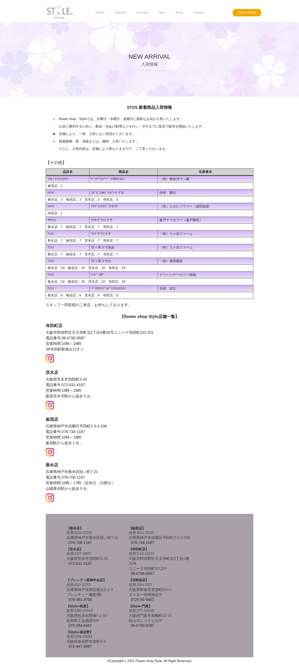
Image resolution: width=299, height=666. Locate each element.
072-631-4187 (80, 564)
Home (100, 12)
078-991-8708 (80, 600)
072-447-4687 (80, 646)
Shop (179, 12)
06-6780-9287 (142, 626)
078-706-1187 (80, 543)
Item (162, 12)
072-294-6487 (80, 626)
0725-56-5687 (142, 600)
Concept (142, 12)
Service (120, 12)
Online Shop (247, 12)
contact (199, 12)
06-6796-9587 (142, 573)
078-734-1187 (142, 543)
